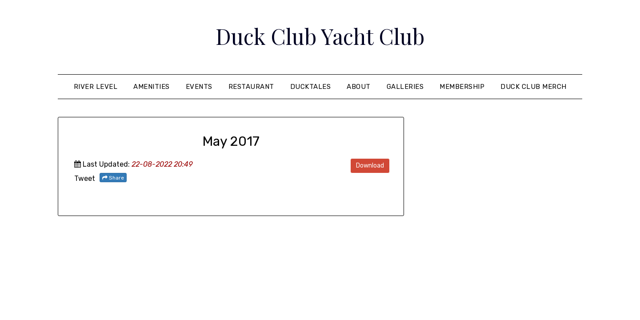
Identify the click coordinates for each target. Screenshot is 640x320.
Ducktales (310, 87)
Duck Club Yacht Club (320, 36)
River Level (96, 87)
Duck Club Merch (533, 87)
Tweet (84, 178)
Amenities (151, 87)
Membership (462, 87)
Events (199, 87)
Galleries (405, 87)
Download (370, 165)
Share (113, 178)
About (359, 87)
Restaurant (251, 87)
